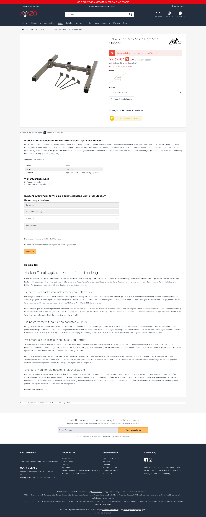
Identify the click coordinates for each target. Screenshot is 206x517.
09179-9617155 (28, 467)
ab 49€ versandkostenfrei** (127, 63)
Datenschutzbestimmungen (45, 245)
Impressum (107, 473)
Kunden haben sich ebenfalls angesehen (54, 403)
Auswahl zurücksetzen (121, 98)
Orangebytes (107, 513)
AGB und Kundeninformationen (74, 473)
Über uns (106, 464)
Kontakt (65, 464)
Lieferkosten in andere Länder (103, 498)
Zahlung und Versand (111, 467)
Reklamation (67, 459)
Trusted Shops (67, 462)
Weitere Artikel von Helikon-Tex (37, 184)
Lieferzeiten (106, 504)
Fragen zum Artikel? (33, 182)
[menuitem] (99, 15)
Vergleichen (115, 110)
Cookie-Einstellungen (111, 459)
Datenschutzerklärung (111, 470)
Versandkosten (96, 492)
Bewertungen (39, 133)
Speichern (30, 251)
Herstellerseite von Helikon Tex (36, 389)
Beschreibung (25, 133)
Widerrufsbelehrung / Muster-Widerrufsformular (81, 470)
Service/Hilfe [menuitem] (178, 6)
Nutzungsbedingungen (132, 510)
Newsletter (107, 462)
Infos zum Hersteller (55, 133)
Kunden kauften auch (28, 403)
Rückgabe (66, 467)
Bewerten (137, 110)
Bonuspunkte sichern (131, 118)
